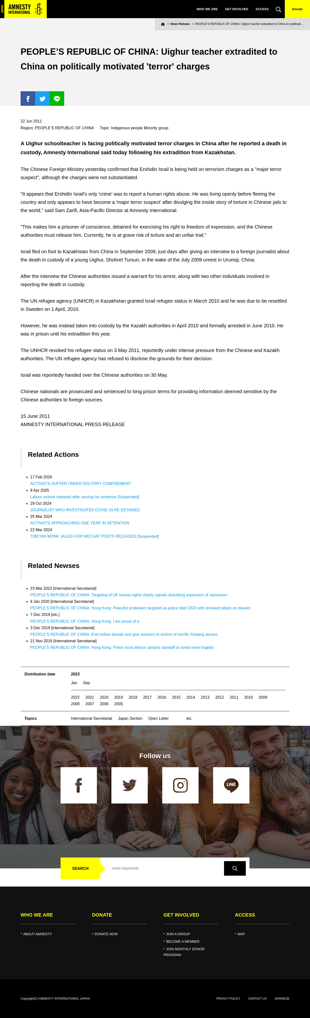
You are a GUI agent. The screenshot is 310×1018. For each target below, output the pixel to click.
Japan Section (130, 718)
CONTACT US (257, 998)
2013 (205, 697)
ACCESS (262, 9)
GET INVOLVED (236, 9)
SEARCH (80, 868)
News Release (180, 24)
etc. (189, 718)
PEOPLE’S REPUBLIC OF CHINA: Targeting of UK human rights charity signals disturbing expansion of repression (128, 595)
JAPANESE (281, 998)
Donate (297, 9)
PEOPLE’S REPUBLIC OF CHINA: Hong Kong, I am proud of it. (85, 621)
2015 (176, 697)
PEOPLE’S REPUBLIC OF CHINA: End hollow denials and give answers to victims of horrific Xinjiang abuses (124, 634)
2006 (104, 704)
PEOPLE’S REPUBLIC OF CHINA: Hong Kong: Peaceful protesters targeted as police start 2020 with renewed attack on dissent (140, 608)
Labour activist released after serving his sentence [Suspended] (84, 497)
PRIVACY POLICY (228, 998)
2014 (190, 697)
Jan (74, 683)
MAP (241, 934)
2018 (133, 697)
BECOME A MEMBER (183, 941)
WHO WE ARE (207, 9)
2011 (234, 697)
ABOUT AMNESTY (37, 934)
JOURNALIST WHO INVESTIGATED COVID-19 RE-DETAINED (85, 510)
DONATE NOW (106, 934)
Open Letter (158, 718)
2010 (248, 697)
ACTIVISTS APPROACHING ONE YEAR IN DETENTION (79, 523)
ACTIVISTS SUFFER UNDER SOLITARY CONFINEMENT (80, 484)
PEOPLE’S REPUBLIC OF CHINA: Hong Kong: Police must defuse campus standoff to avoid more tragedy (122, 647)
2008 (75, 704)
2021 (89, 697)
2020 (104, 697)
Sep (86, 683)
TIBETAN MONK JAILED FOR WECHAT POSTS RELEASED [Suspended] (94, 536)
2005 (118, 704)
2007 (89, 704)
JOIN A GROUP (178, 934)
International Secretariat (91, 718)
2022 (75, 697)
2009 (263, 697)
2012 (219, 697)
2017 (147, 697)
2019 (118, 697)
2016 (162, 697)
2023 (75, 674)
